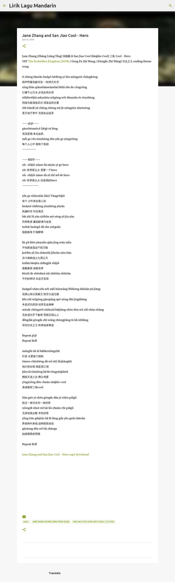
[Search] (61, 6)
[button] (24, 46)
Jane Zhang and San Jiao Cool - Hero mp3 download (55, 454)
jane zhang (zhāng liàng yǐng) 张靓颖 (50, 522)
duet (26, 522)
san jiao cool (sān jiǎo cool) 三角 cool (93, 522)
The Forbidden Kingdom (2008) (48, 61)
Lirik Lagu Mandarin (32, 5)
